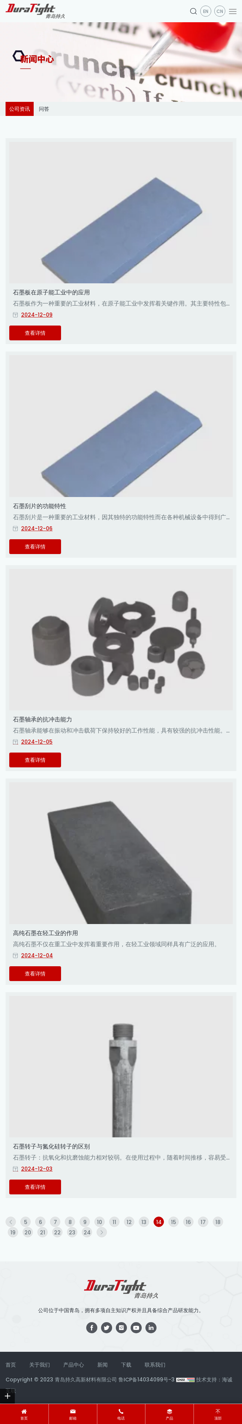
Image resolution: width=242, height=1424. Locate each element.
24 (87, 1232)
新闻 (102, 1364)
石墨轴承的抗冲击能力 (42, 719)
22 (57, 1232)
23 (72, 1232)
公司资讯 (19, 109)
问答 (44, 109)
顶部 (218, 1418)
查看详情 (35, 333)
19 (13, 1232)
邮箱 (73, 1418)
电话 (121, 1418)
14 (159, 1222)
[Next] (102, 1232)
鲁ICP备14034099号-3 (146, 1379)
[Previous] (11, 1222)
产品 (169, 1418)
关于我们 (39, 1364)
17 (203, 1222)
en (205, 11)
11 (114, 1222)
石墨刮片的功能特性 (39, 506)
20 (27, 1232)
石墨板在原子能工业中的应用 (51, 292)
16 (188, 1222)
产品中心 (73, 1364)
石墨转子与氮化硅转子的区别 (51, 1146)
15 (173, 1222)
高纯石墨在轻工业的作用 (45, 933)
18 (218, 1222)
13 (144, 1222)
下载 (126, 1364)
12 (129, 1222)
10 (99, 1222)
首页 (24, 1418)
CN (219, 11)
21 (42, 1232)
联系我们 (155, 1364)
